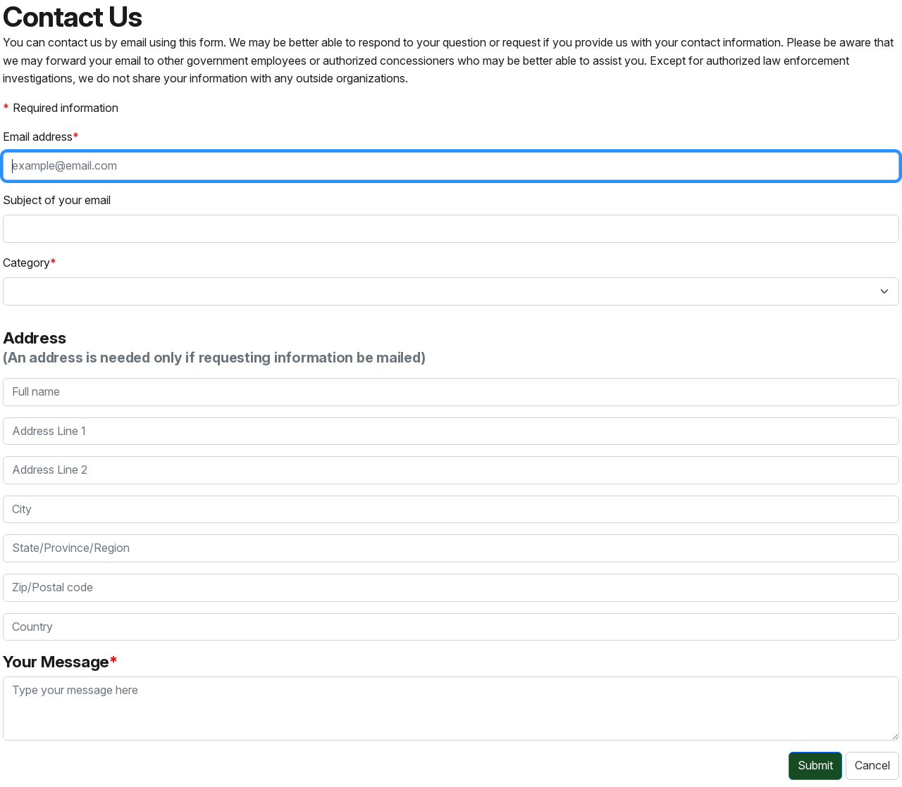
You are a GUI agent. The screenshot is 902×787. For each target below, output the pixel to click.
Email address (38, 137)
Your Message (56, 661)
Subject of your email (57, 200)
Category (26, 263)
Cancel (872, 765)
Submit (815, 765)
